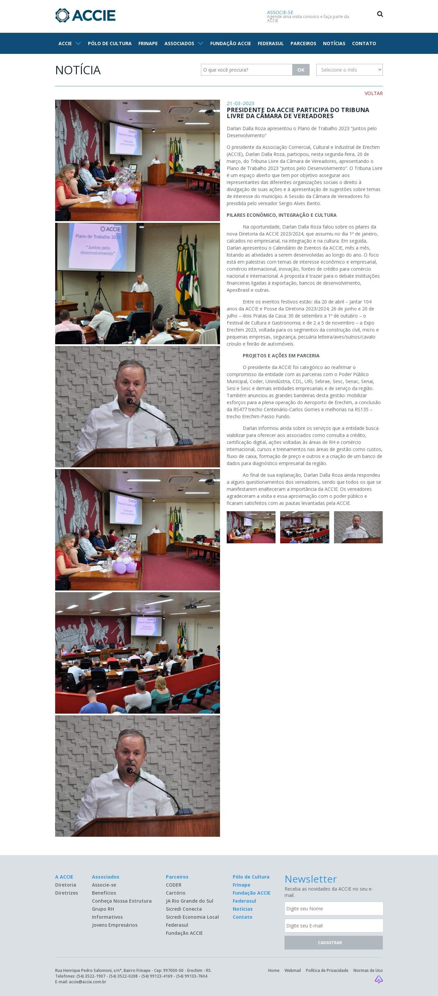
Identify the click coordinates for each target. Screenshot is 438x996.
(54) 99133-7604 (191, 976)
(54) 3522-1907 (91, 976)
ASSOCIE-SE (280, 12)
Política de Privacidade (327, 970)
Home (274, 970)
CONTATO (364, 43)
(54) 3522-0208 (123, 976)
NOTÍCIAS (334, 43)
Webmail (293, 970)
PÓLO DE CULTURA (110, 43)
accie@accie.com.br (87, 982)
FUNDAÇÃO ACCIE (230, 43)
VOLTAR (374, 93)
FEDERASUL (271, 43)
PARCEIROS (303, 43)
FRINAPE (148, 43)
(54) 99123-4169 (157, 976)
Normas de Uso (368, 970)
